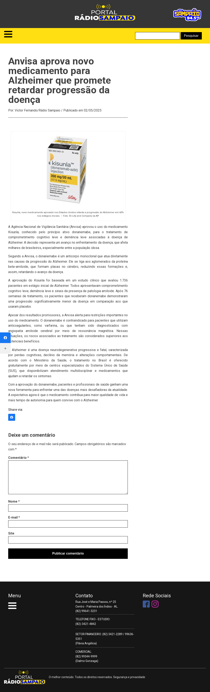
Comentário (18, 458)
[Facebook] (11, 417)
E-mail (14, 517)
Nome (14, 501)
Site (11, 533)
